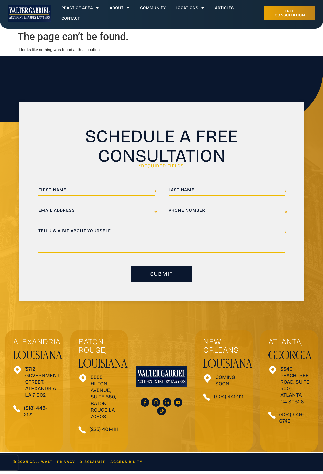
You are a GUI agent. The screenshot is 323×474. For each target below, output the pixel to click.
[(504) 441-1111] (207, 400)
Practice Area (80, 7)
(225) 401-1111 (103, 432)
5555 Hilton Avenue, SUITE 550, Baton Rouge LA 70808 (103, 400)
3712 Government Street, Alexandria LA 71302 (42, 385)
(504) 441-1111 (228, 400)
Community (153, 7)
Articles (224, 7)
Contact (70, 18)
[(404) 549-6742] (272, 418)
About (120, 7)
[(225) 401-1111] (82, 433)
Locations (190, 7)
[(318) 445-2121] (17, 412)
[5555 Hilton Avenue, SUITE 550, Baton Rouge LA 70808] (82, 381)
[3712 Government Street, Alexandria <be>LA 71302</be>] (17, 373)
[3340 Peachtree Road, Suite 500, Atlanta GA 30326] (272, 373)
